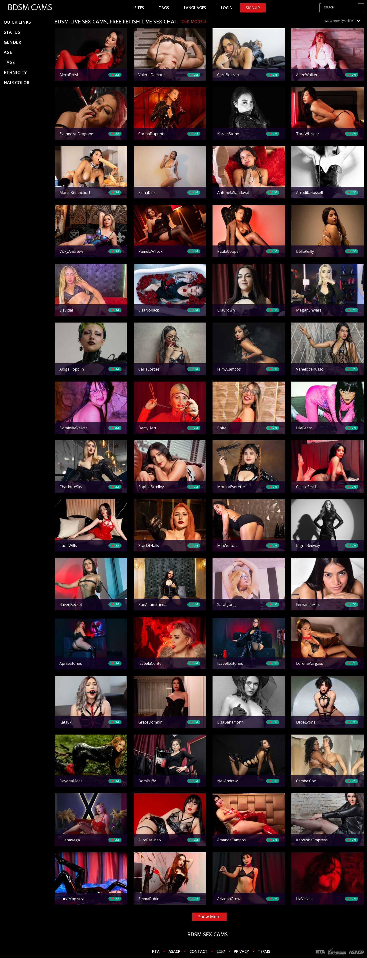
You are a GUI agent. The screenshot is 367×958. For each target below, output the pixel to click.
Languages (195, 7)
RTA (156, 951)
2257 (221, 951)
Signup (253, 7)
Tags (164, 7)
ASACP (174, 951)
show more (209, 916)
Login (226, 7)
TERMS (264, 951)
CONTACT (198, 951)
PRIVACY (241, 951)
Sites (139, 7)
